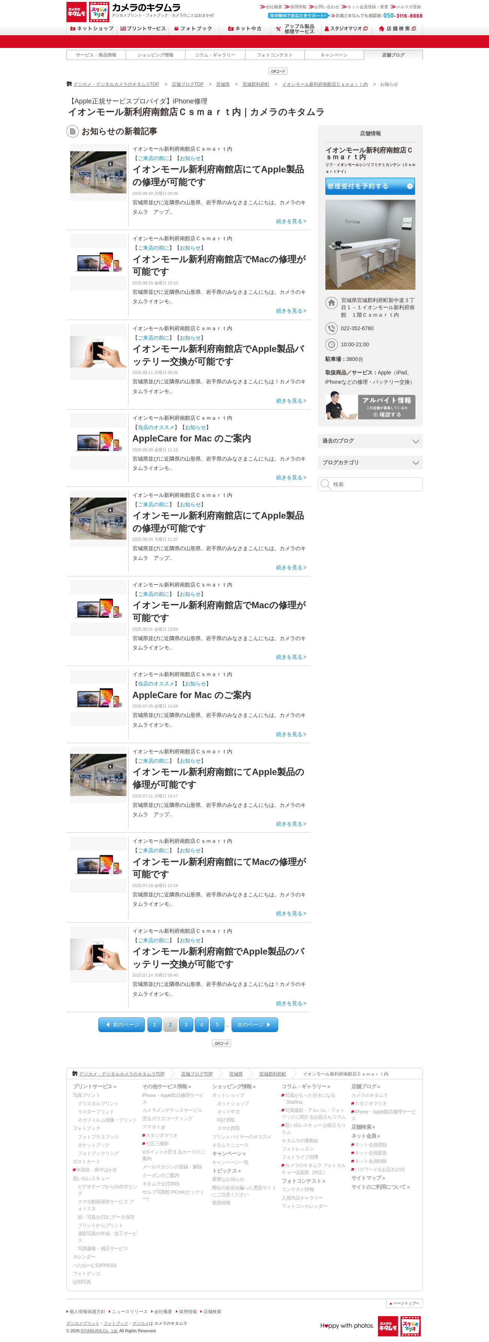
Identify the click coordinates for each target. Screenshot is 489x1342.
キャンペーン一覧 (230, 1162)
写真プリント (86, 1095)
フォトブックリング (98, 1153)
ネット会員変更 (371, 1153)
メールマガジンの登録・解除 (172, 1167)
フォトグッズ (86, 1273)
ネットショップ (91, 28)
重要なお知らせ (228, 1179)
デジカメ (140, 1323)
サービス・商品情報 (96, 55)
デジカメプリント (82, 1323)
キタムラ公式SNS (160, 1183)
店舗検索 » (363, 1127)
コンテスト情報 (297, 1189)
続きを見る (289, 221)
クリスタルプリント (98, 1103)
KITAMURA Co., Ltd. (99, 1331)
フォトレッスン (297, 1149)
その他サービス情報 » (166, 1086)
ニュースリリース (130, 1311)
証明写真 (82, 1282)
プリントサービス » (94, 1086)
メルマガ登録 (408, 6)
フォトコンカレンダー (304, 1206)
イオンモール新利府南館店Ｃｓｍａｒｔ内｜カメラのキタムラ (196, 112)
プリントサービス (143, 28)
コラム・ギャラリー (215, 55)
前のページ (126, 1025)
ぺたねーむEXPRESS (95, 1265)
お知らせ (190, 158)
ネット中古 (245, 28)
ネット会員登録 (371, 1145)
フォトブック (194, 28)
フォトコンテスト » (303, 1181)
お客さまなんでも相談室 (345, 15)
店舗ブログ (393, 55)
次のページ (250, 1025)
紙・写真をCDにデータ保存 (106, 1217)
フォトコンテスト (275, 55)
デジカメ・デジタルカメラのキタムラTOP (116, 84)
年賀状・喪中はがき (96, 1170)
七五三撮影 (157, 1143)
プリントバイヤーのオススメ (242, 1137)
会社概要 (274, 6)
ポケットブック (94, 1145)
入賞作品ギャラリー (302, 1198)
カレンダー (84, 1257)
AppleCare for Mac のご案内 (191, 438)
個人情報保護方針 (87, 1311)
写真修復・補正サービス (103, 1248)
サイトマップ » (368, 1178)
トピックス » (226, 1171)
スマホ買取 (228, 1128)
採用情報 (298, 6)
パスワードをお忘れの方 (380, 1169)
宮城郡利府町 (255, 84)
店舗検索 (397, 28)
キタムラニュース (230, 1145)
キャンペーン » (228, 1153)
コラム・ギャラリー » (305, 1086)
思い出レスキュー (91, 1178)
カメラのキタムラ (76, 12)
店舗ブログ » (365, 1086)
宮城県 (223, 84)
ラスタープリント (96, 1112)
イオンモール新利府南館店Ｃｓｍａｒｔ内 (325, 84)
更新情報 (221, 1203)
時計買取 (226, 1120)
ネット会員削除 (371, 1161)
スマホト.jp (153, 1127)
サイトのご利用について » (380, 1187)
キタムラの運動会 (299, 1140)
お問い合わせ (326, 6)
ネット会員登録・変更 (367, 6)
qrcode (277, 71)
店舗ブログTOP (187, 84)
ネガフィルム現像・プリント (107, 1120)
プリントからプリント (100, 1225)
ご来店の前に (153, 158)
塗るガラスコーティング (167, 1118)
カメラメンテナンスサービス (172, 1110)
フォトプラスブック (98, 1137)
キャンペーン (334, 55)
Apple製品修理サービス (296, 28)
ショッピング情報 (155, 55)
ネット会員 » (365, 1136)
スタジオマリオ (99, 12)
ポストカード (86, 1161)
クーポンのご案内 (160, 1175)
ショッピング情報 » (234, 1086)
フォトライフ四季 (299, 1157)
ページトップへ (406, 1303)
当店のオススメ (156, 427)
